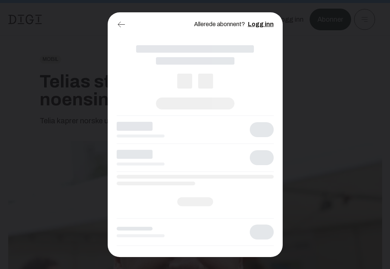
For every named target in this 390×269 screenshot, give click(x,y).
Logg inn (261, 24)
